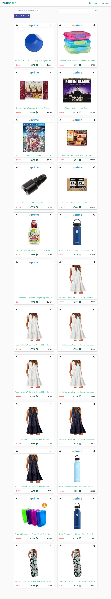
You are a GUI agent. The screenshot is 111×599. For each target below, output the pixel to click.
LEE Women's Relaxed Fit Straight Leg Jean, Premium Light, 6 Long (41, 298)
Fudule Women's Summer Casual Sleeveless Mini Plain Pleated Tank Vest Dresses (47, 345)
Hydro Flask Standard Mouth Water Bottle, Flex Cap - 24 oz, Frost (84, 487)
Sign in (105, 3)
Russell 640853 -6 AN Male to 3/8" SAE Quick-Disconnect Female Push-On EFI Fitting (48, 203)
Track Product (22, 16)
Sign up (93, 3)
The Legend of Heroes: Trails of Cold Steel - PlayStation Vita (39, 155)
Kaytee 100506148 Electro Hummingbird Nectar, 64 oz (36, 250)
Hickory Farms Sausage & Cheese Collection (33, 108)
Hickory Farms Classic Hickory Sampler (77, 155)
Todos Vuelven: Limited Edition (77, 108)
